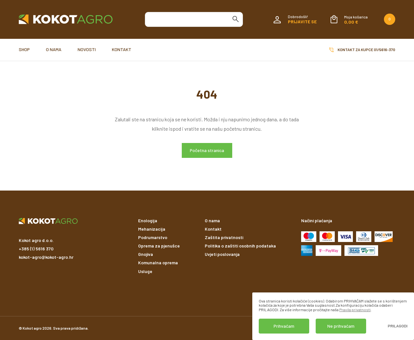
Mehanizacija (151, 229)
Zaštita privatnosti (224, 237)
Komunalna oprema (158, 262)
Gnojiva (145, 254)
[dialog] (333, 316)
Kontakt (121, 49)
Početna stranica (207, 150)
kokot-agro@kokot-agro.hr (46, 257)
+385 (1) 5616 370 (36, 248)
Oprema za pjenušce (159, 245)
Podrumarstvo (152, 237)
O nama (53, 49)
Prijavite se (302, 21)
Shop (24, 49)
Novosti (87, 49)
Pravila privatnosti (355, 309)
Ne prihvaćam (340, 326)
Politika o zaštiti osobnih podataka (240, 245)
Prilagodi (398, 326)
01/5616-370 (384, 49)
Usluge (145, 271)
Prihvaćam (284, 326)
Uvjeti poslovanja (222, 254)
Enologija (147, 220)
